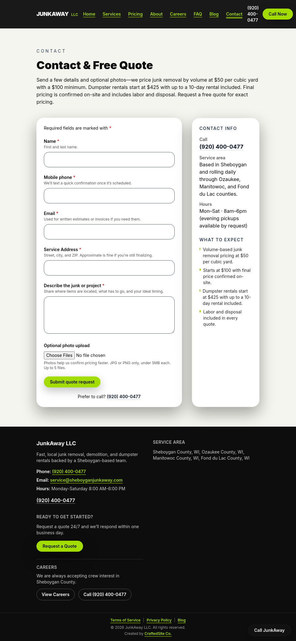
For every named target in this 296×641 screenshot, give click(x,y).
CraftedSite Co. (158, 633)
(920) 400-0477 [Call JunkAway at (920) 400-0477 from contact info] (221, 146)
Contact (234, 14)
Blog (213, 14)
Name (51, 141)
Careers (178, 14)
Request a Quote (60, 546)
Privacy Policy (159, 620)
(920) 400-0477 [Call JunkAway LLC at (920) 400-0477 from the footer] (69, 471)
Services (112, 14)
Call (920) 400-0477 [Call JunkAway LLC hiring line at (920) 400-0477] (105, 594)
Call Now (278, 14)
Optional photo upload (67, 345)
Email (51, 213)
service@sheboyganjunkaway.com (86, 480)
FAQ (198, 14)
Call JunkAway (269, 630)
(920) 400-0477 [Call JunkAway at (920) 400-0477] (253, 14)
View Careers (56, 594)
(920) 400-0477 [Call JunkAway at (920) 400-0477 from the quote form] (124, 396)
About (156, 14)
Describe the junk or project (74, 285)
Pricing (135, 14)
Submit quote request (72, 381)
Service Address (62, 249)
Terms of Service (125, 620)
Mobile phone (59, 177)
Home (89, 14)
